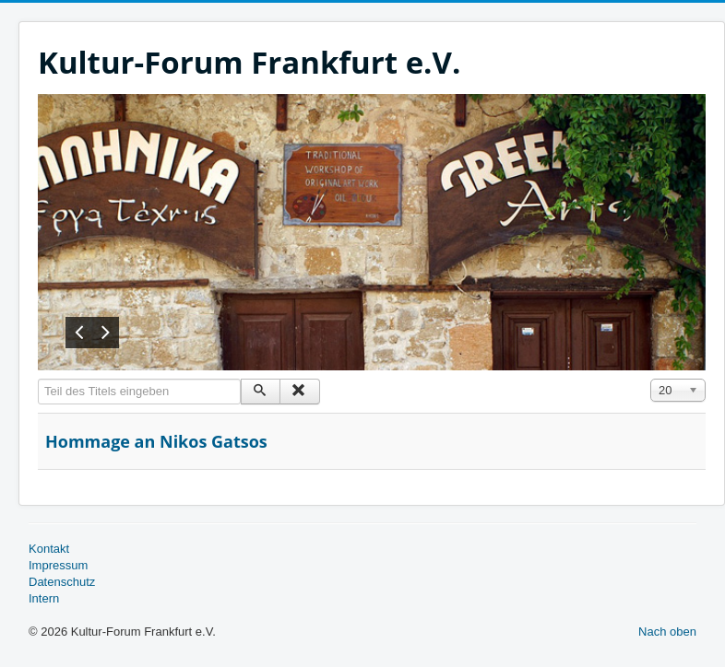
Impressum (58, 565)
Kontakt (49, 549)
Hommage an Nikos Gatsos (156, 441)
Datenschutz (62, 582)
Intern (44, 598)
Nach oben (667, 631)
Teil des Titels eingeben (38, 379)
